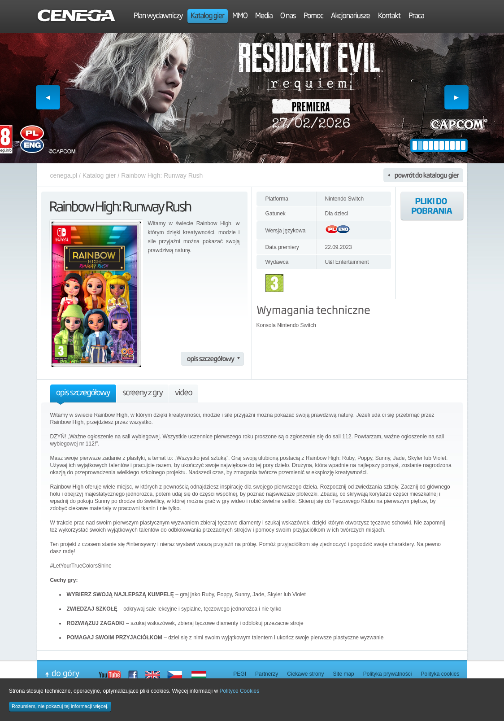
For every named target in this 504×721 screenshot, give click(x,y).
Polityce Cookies (240, 691)
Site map (343, 674)
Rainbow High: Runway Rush (162, 175)
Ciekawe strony (305, 674)
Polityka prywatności (387, 674)
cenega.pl (64, 175)
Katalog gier (99, 175)
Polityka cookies (440, 674)
